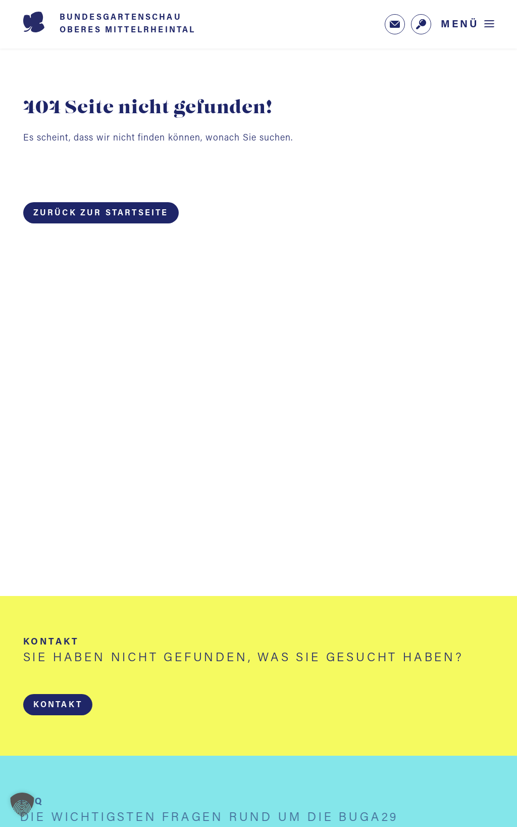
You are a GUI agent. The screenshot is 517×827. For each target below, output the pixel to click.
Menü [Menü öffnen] (460, 24)
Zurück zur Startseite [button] (101, 213)
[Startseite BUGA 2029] (124, 24)
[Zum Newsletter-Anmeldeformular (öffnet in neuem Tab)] (395, 24)
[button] (57, 704)
